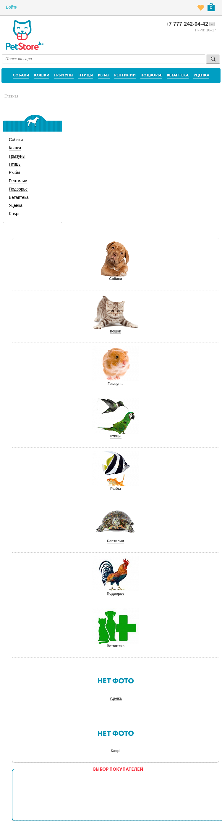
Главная (11, 96)
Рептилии (125, 75)
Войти (11, 7)
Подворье (151, 75)
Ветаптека (178, 75)
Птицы (85, 75)
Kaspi (14, 213)
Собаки (21, 75)
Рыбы (104, 75)
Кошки (41, 75)
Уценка (201, 75)
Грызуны (64, 75)
